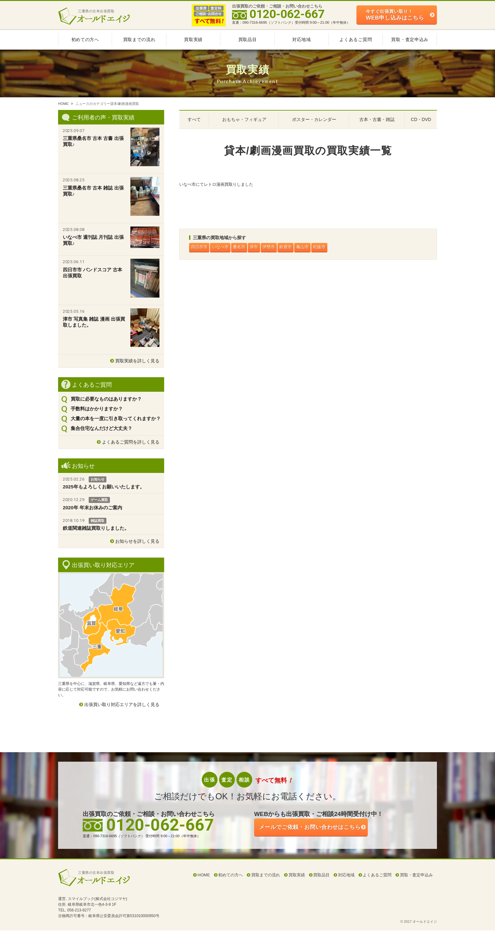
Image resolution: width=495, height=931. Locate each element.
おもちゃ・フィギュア (244, 119)
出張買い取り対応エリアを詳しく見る (121, 704)
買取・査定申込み (409, 39)
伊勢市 (274, 247)
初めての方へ (85, 39)
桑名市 (242, 247)
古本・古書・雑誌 (377, 119)
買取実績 (193, 39)
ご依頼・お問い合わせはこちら (320, 828)
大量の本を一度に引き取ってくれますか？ (116, 418)
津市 (258, 247)
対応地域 (301, 39)
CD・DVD (421, 119)
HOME (63, 104)
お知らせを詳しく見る (137, 541)
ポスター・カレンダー (314, 119)
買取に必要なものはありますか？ (106, 399)
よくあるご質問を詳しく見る (130, 441)
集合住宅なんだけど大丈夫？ (101, 428)
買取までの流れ (139, 39)
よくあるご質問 (355, 39)
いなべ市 (222, 247)
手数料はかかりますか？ (97, 408)
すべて (194, 119)
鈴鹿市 (292, 247)
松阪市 (328, 247)
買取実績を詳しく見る (137, 360)
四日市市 (200, 247)
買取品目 (247, 39)
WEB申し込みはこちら (395, 15)
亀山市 (310, 247)
